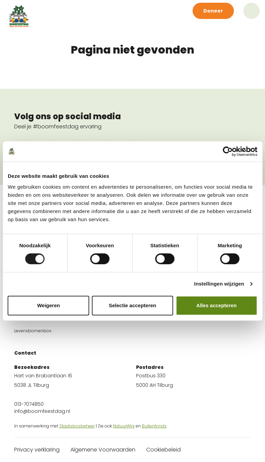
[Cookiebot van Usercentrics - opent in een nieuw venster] (227, 151)
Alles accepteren (216, 305)
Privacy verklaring (37, 450)
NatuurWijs (124, 426)
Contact (25, 353)
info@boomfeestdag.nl (42, 411)
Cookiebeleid (163, 450)
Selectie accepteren (132, 305)
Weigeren (48, 305)
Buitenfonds (154, 426)
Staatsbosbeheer (77, 426)
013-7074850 (29, 404)
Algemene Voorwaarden (102, 450)
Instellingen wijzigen (219, 284)
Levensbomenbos (32, 331)
